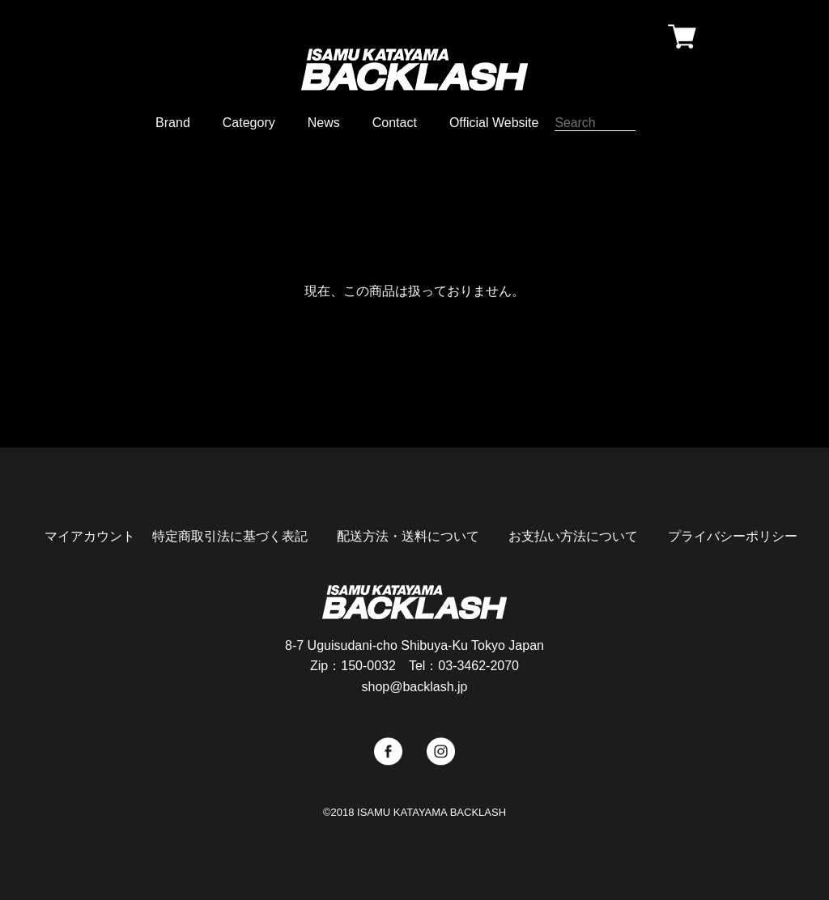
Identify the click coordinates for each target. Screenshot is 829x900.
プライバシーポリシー (732, 536)
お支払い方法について (573, 536)
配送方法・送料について (408, 536)
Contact (394, 122)
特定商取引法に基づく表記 (230, 536)
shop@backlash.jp (415, 687)
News (324, 122)
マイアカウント (90, 536)
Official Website (494, 122)
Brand (172, 122)
